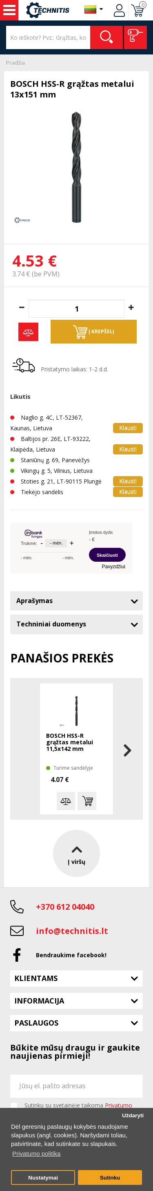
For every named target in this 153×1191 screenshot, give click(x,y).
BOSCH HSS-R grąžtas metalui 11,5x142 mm (69, 742)
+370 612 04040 (65, 906)
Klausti (128, 428)
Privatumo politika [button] (36, 1153)
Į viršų (76, 853)
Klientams (36, 978)
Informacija (39, 1001)
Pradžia (15, 62)
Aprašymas (34, 600)
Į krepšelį (93, 332)
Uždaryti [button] (133, 1115)
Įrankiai (9, 10)
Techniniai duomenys (51, 623)
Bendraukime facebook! (71, 955)
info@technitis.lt (72, 930)
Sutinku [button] (110, 1178)
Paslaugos (36, 1023)
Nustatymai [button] (43, 1178)
